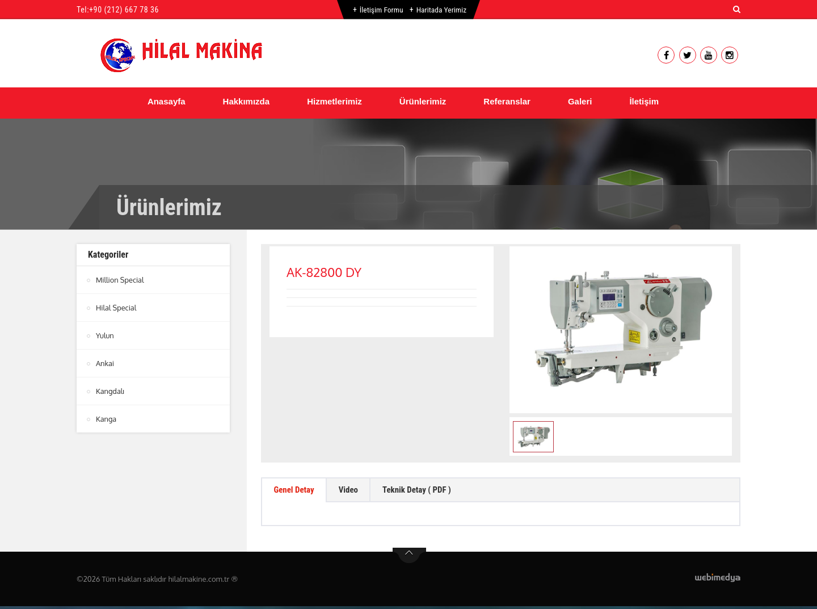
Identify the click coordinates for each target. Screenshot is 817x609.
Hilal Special (116, 307)
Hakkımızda (246, 101)
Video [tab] (356, 491)
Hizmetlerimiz (334, 101)
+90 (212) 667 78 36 (124, 9)
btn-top (409, 558)
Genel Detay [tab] (296, 491)
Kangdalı (110, 391)
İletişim (644, 101)
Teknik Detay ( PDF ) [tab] (431, 491)
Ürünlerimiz (423, 101)
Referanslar (506, 101)
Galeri (580, 101)
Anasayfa (167, 101)
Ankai (105, 363)
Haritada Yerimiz (442, 9)
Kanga (106, 418)
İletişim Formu (380, 9)
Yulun (105, 335)
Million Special (120, 279)
